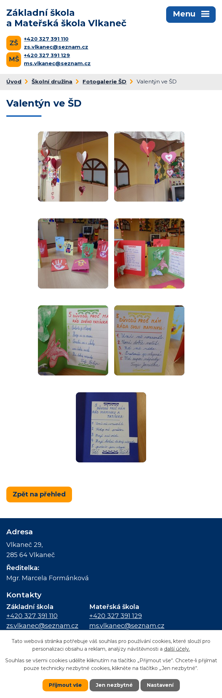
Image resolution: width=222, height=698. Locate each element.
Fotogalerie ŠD (104, 81)
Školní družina (52, 81)
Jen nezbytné (114, 685)
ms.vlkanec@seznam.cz (57, 63)
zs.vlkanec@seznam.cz (56, 47)
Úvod (13, 81)
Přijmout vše (65, 685)
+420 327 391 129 (47, 55)
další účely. (177, 649)
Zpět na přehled (39, 494)
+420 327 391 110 (46, 39)
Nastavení (160, 685)
